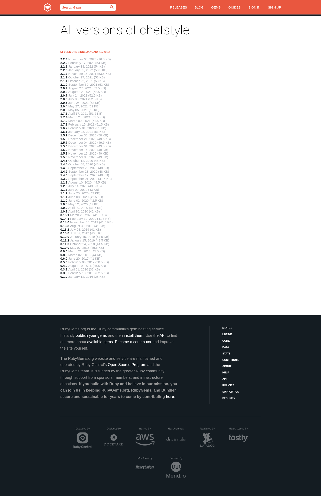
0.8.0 (63, 255)
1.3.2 (63, 179)
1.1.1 (63, 197)
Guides (234, 7)
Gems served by (238, 428)
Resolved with (177, 428)
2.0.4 (63, 106)
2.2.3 (63, 59)
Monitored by (208, 428)
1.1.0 (63, 200)
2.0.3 (63, 110)
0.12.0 (64, 237)
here (170, 397)
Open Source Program (127, 365)
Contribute (230, 360)
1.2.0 (63, 186)
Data (225, 347)
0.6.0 (63, 258)
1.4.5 (63, 160)
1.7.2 (63, 121)
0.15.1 (64, 215)
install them (133, 335)
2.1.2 (63, 77)
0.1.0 (63, 276)
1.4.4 (63, 164)
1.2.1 (63, 182)
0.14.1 (64, 218)
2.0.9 (63, 88)
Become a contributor (133, 342)
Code (226, 340)
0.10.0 (64, 247)
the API (159, 335)
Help (225, 372)
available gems (100, 342)
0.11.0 (64, 244)
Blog (199, 7)
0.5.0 (63, 262)
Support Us (230, 391)
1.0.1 (63, 211)
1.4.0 (63, 175)
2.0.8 (63, 92)
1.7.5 (63, 113)
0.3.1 (63, 269)
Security (228, 398)
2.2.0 (63, 70)
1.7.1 (63, 124)
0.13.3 (64, 226)
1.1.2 (63, 193)
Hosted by (147, 428)
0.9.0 (63, 251)
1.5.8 (63, 139)
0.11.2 (64, 240)
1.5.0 (63, 157)
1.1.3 (63, 189)
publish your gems (91, 335)
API (224, 378)
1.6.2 (63, 128)
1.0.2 (63, 208)
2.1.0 (63, 84)
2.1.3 (63, 73)
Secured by (178, 458)
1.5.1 (63, 153)
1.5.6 (63, 146)
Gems (216, 7)
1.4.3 (63, 168)
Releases (178, 7)
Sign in (254, 7)
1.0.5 (63, 204)
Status (227, 328)
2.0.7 (63, 95)
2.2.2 (63, 63)
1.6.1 (63, 131)
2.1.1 (63, 81)
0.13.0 (64, 233)
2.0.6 (63, 99)
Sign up (274, 7)
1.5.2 (63, 150)
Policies (228, 385)
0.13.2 (64, 229)
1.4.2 (63, 171)
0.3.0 (63, 273)
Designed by (115, 428)
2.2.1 (63, 66)
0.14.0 (64, 222)
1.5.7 (63, 142)
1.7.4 (63, 117)
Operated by (84, 430)
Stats (226, 353)
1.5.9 (63, 135)
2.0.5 (63, 102)
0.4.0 (63, 266)
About (226, 366)
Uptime (227, 334)
